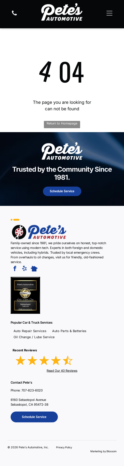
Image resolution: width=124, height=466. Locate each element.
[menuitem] (30, 331)
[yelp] (24, 269)
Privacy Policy (64, 447)
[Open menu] (109, 13)
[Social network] (34, 269)
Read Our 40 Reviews (62, 371)
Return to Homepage (62, 123)
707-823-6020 (32, 390)
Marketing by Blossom (103, 451)
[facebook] (15, 269)
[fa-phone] (14, 15)
